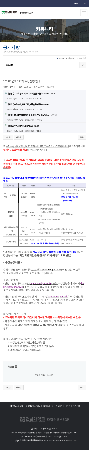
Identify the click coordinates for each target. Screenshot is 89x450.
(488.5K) (31, 115)
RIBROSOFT (72, 440)
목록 (81, 137)
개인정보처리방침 (16, 406)
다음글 (18, 137)
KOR (76, 3)
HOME (61, 58)
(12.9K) (22, 125)
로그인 (67, 406)
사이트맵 (59, 406)
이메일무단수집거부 (33, 406)
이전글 (8, 137)
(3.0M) (27, 104)
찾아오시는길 (48, 406)
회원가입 (76, 406)
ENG (85, 3)
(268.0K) (30, 93)
